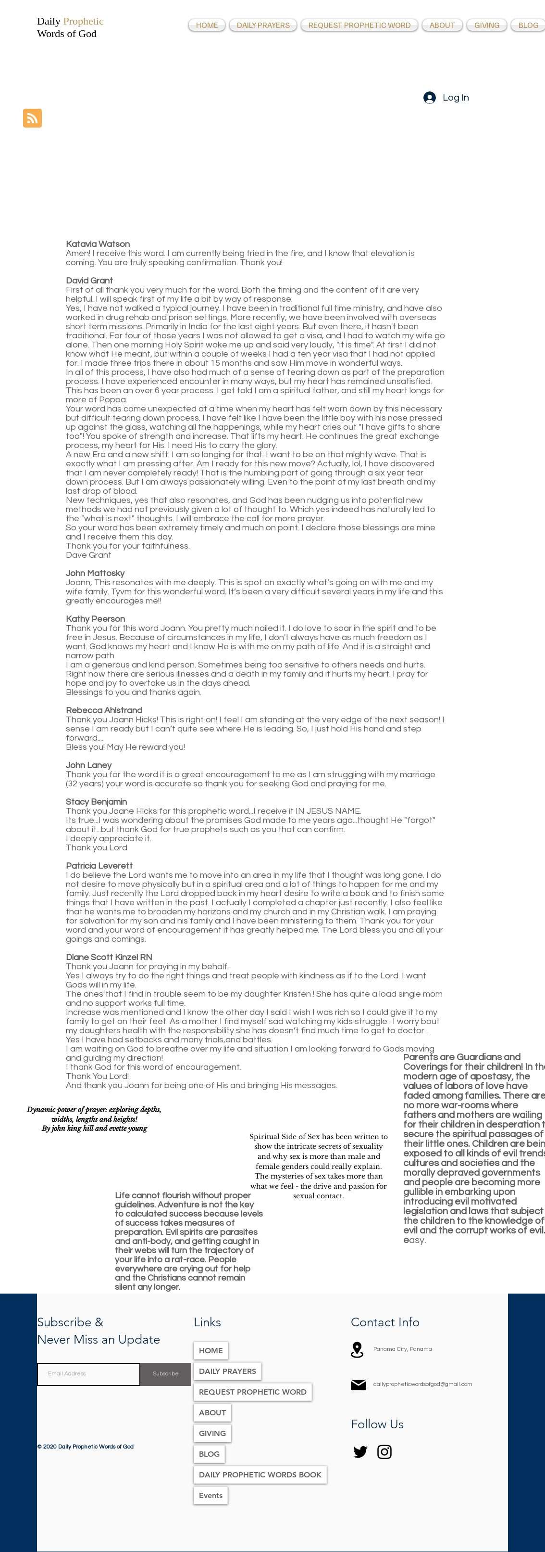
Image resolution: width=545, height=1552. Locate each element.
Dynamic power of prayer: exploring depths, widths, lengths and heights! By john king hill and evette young (94, 1119)
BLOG (209, 1454)
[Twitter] (360, 1452)
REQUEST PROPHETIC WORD (253, 1392)
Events (211, 1495)
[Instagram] (384, 1452)
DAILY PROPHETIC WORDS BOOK (260, 1474)
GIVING (212, 1433)
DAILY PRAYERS (227, 1371)
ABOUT (212, 1412)
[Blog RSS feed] (32, 118)
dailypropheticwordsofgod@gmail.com (422, 1384)
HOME (211, 1350)
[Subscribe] (165, 1374)
